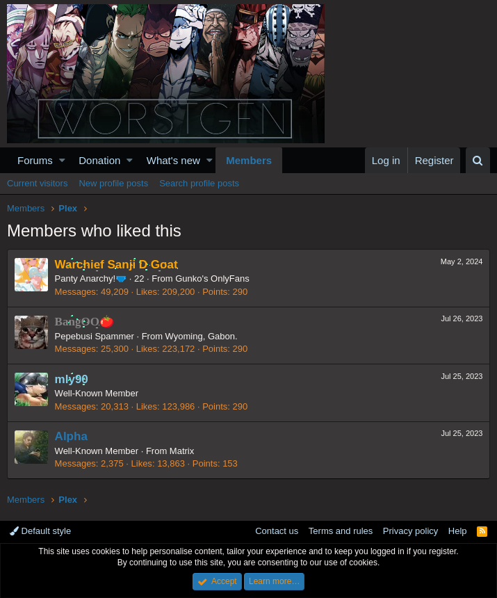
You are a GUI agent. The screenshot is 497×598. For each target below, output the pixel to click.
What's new (173, 160)
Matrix (182, 451)
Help (457, 531)
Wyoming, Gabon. (201, 336)
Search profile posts (199, 183)
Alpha (71, 436)
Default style (40, 531)
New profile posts (113, 183)
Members (249, 160)
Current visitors (37, 183)
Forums (35, 160)
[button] (62, 160)
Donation (99, 160)
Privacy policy (410, 531)
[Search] (478, 160)
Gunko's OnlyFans (213, 278)
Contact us (276, 531)
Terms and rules (341, 531)
